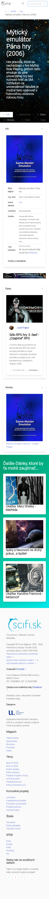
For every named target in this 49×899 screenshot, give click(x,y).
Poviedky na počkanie (16, 803)
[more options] (42, 129)
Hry (7, 853)
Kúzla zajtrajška (13, 825)
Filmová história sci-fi (16, 785)
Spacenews (11, 741)
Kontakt (22, 669)
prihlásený (32, 252)
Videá (8, 750)
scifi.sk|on (10, 797)
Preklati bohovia (13, 807)
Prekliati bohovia (13, 782)
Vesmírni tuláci (12, 810)
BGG (20, 202)
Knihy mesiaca (13, 772)
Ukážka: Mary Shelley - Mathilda (21, 508)
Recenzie (10, 744)
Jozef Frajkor (23, 328)
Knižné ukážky (12, 769)
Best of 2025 (12, 763)
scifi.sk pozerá (13, 778)
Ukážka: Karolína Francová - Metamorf (24, 595)
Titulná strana (12, 738)
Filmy (8, 841)
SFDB (13, 11)
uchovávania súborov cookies (21, 663)
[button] (22, 3)
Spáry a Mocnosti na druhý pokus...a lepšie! (24, 551)
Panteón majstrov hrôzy (17, 775)
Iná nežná (10, 822)
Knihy (8, 847)
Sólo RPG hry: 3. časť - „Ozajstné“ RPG (24, 336)
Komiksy (10, 850)
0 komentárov (33, 370)
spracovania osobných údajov (21, 660)
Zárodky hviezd (13, 828)
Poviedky (10, 747)
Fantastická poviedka (16, 800)
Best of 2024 (12, 766)
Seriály (9, 844)
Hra (21, 11)
